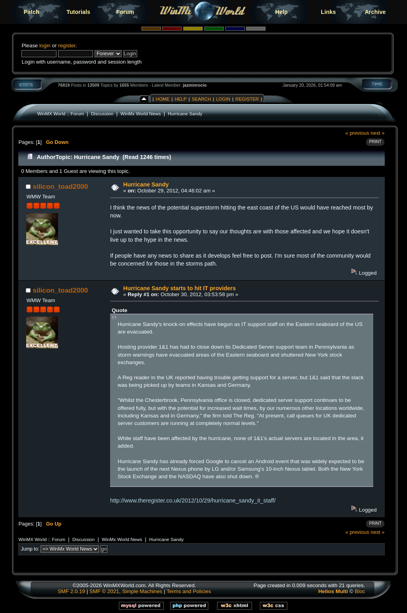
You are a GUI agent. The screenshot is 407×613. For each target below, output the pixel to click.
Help (281, 12)
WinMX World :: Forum (60, 113)
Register (247, 99)
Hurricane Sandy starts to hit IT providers (179, 288)
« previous (357, 133)
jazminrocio (195, 85)
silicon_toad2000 (60, 186)
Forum (125, 12)
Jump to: (30, 549)
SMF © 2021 (104, 591)
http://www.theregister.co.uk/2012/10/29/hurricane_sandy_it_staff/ (193, 500)
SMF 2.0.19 (71, 591)
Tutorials (78, 12)
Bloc (360, 591)
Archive (375, 12)
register (67, 45)
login (44, 45)
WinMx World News (140, 113)
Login (223, 99)
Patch (31, 12)
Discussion (102, 113)
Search (201, 99)
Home (163, 99)
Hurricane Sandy (185, 113)
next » (377, 133)
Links (328, 12)
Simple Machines (142, 591)
